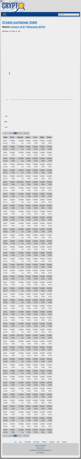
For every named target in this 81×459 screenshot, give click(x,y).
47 (20, 133)
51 (25, 133)
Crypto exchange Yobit (19, 22)
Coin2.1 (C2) (18, 27)
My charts (36, 441)
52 (27, 133)
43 (10, 133)
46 (18, 133)
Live (20, 441)
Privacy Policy (40, 448)
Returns (44, 441)
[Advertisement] (40, 51)
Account (51, 441)
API (58, 441)
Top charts (28, 441)
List (15, 441)
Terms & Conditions (40, 445)
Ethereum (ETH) (36, 27)
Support (64, 441)
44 (13, 133)
